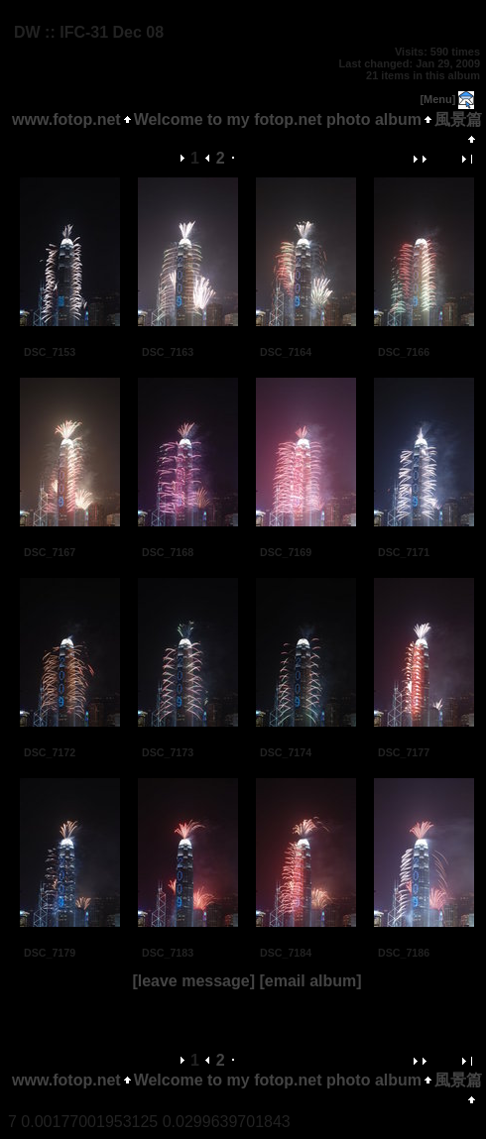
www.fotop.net (66, 119)
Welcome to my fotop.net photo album (278, 119)
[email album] (310, 980)
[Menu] (437, 99)
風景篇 (458, 119)
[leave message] (193, 980)
